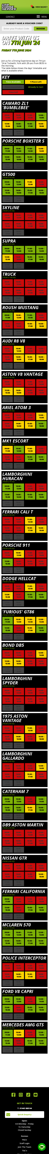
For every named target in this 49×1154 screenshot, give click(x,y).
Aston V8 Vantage (22, 374)
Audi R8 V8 (13, 341)
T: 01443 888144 (24, 1108)
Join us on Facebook (13, 1095)
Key (6, 77)
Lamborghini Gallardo (17, 756)
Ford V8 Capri (17, 991)
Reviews (24, 1136)
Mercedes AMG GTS (23, 1025)
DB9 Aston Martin (22, 825)
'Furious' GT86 (18, 612)
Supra (9, 241)
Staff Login (25, 1143)
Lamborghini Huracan (17, 476)
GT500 (8, 174)
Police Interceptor (24, 958)
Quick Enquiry (24, 1114)
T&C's (24, 1150)
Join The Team (24, 1147)
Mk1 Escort (15, 441)
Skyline (10, 207)
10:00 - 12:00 (19, 149)
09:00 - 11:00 (8, 149)
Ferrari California (23, 891)
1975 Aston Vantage (14, 718)
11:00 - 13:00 (30, 149)
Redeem (40, 28)
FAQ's (24, 1139)
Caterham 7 (15, 791)
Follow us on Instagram (21, 1095)
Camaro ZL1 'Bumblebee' (15, 105)
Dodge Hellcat (19, 578)
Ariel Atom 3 (16, 407)
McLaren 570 (16, 925)
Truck (9, 274)
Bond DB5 (13, 645)
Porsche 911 (16, 545)
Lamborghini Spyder (17, 680)
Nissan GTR (14, 858)
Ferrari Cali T (17, 512)
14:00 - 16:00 (19, 124)
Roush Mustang (20, 307)
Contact (9, 16)
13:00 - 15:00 (8, 124)
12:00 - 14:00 (41, 116)
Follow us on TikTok (28, 1095)
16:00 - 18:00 (41, 124)
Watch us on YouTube (36, 1095)
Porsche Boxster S (23, 141)
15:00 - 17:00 (30, 124)
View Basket (40, 6)
